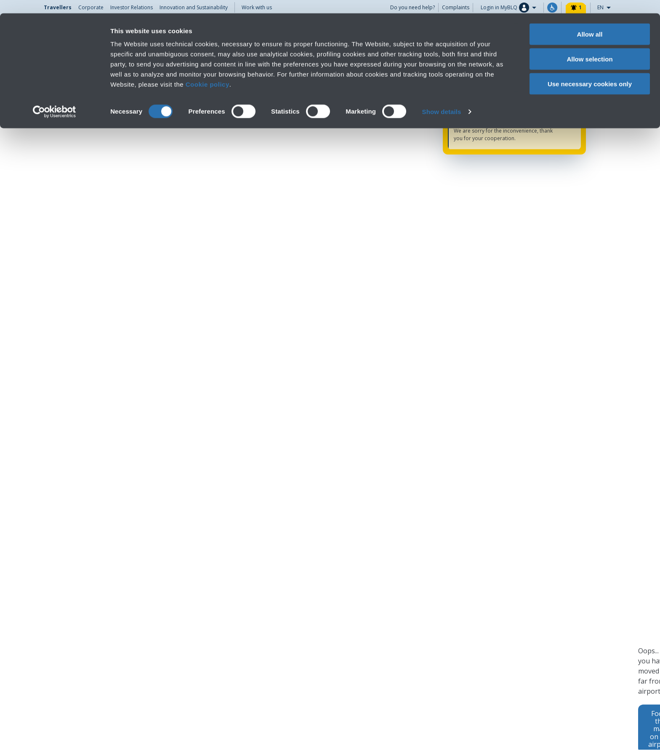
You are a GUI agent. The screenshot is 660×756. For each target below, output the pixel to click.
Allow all (590, 20)
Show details (441, 98)
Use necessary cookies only (590, 70)
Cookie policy (207, 71)
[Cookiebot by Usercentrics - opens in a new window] (54, 98)
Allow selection (589, 45)
